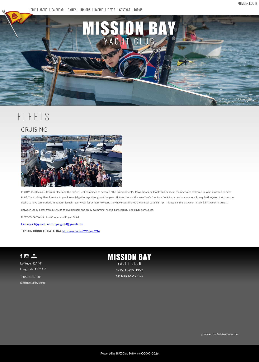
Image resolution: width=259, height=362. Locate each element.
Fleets (111, 9)
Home (32, 9)
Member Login (247, 3)
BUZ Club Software (128, 353)
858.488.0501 (32, 277)
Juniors (85, 9)
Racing (98, 9)
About (44, 9)
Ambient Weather (227, 334)
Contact (124, 9)
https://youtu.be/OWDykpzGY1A (81, 231)
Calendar (58, 9)
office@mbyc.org (34, 282)
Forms (138, 9)
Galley (72, 9)
